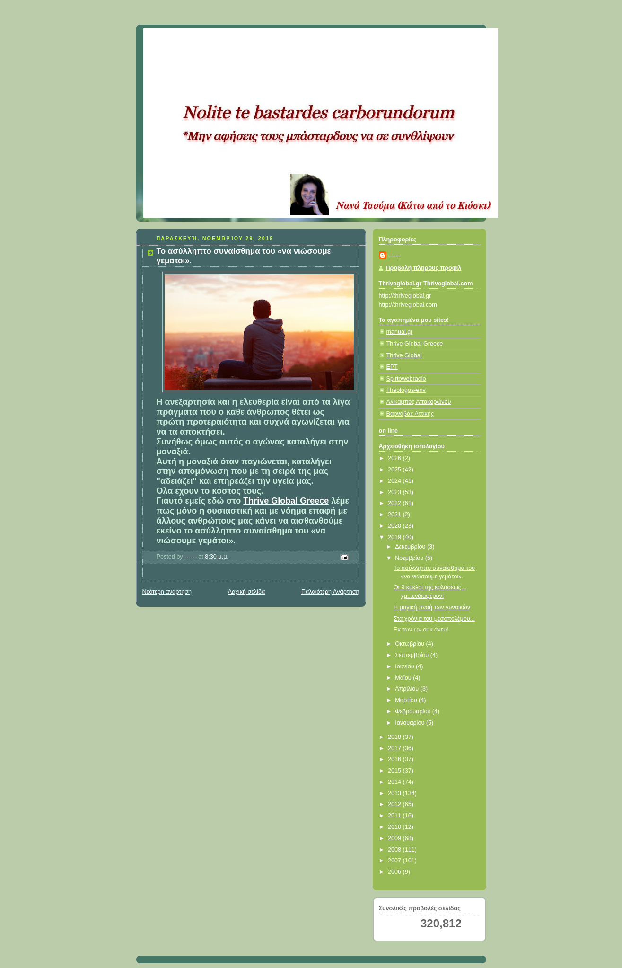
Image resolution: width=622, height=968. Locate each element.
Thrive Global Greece (286, 501)
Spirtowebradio (406, 378)
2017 (395, 748)
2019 (395, 537)
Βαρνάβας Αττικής (410, 413)
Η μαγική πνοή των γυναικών (432, 607)
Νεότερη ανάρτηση (167, 591)
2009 (395, 838)
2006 (395, 872)
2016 (395, 759)
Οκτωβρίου (410, 643)
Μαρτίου (407, 700)
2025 (395, 469)
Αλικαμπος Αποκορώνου (418, 402)
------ (394, 255)
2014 (395, 782)
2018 (395, 737)
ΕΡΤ (392, 367)
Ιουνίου (405, 666)
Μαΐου (404, 678)
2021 (395, 514)
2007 (395, 860)
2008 (395, 849)
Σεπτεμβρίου (412, 655)
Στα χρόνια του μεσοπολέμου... (434, 618)
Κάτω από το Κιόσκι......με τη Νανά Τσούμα (283, 40)
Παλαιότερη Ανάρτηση (330, 591)
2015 (395, 770)
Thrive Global (404, 355)
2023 (395, 492)
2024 (395, 481)
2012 (395, 804)
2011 (395, 815)
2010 (395, 827)
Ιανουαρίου (410, 722)
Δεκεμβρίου (411, 546)
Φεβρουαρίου (413, 711)
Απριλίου (408, 688)
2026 (395, 458)
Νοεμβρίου (410, 558)
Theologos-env (406, 390)
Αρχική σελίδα (246, 591)
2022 (395, 503)
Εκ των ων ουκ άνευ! (421, 629)
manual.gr (399, 332)
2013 (395, 793)
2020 (395, 526)
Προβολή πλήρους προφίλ (424, 268)
